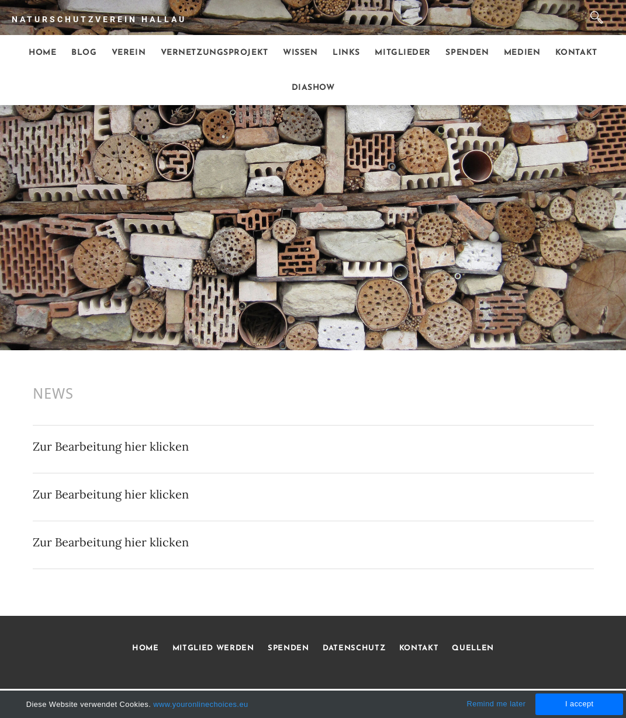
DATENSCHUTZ (354, 648)
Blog (83, 52)
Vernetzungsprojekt (214, 52)
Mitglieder (403, 52)
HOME (145, 648)
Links (346, 52)
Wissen (300, 52)
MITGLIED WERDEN (212, 648)
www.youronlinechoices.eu (200, 704)
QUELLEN (473, 648)
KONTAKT (419, 648)
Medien (522, 52)
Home (42, 52)
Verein (129, 52)
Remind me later (495, 703)
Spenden (467, 52)
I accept (579, 703)
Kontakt (576, 52)
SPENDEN (288, 648)
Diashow (313, 87)
